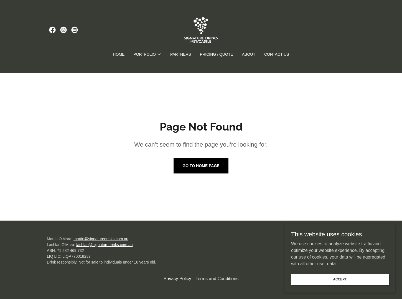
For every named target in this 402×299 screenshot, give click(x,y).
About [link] (248, 54)
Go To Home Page (200, 165)
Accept (340, 279)
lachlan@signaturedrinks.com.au (104, 244)
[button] (147, 54)
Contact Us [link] (276, 54)
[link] (52, 29)
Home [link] (118, 54)
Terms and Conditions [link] (216, 278)
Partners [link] (180, 54)
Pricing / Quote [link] (216, 54)
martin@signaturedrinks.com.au (100, 239)
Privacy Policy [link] (177, 278)
